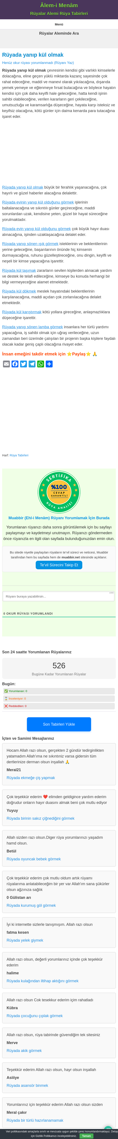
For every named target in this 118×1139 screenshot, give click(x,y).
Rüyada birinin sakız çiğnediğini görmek (40, 818)
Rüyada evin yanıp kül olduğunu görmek (36, 229)
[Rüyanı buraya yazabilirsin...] (58, 596)
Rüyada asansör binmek (27, 1085)
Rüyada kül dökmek (19, 291)
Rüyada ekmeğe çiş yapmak (31, 778)
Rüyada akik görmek (24, 1051)
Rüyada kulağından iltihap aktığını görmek (42, 981)
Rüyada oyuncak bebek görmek (34, 859)
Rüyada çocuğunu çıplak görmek (35, 1016)
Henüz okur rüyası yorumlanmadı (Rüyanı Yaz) (38, 63)
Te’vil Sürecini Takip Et (59, 565)
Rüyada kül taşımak (19, 270)
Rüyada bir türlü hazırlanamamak (35, 1120)
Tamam (86, 1136)
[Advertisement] (59, 153)
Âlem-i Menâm (59, 5)
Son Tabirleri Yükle (59, 724)
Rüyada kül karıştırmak (21, 312)
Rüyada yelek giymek (25, 940)
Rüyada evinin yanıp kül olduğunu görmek (38, 202)
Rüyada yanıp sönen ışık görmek (30, 244)
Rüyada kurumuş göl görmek (31, 905)
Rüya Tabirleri (19, 455)
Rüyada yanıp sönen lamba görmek (32, 327)
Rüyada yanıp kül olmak (32, 55)
